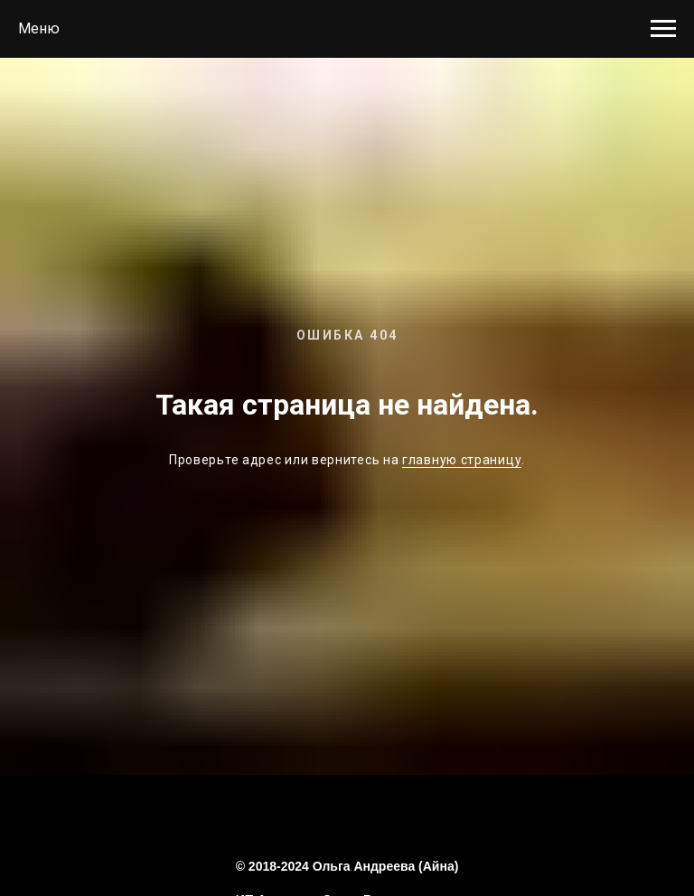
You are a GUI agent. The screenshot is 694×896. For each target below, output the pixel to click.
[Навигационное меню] (663, 29)
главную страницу (461, 460)
